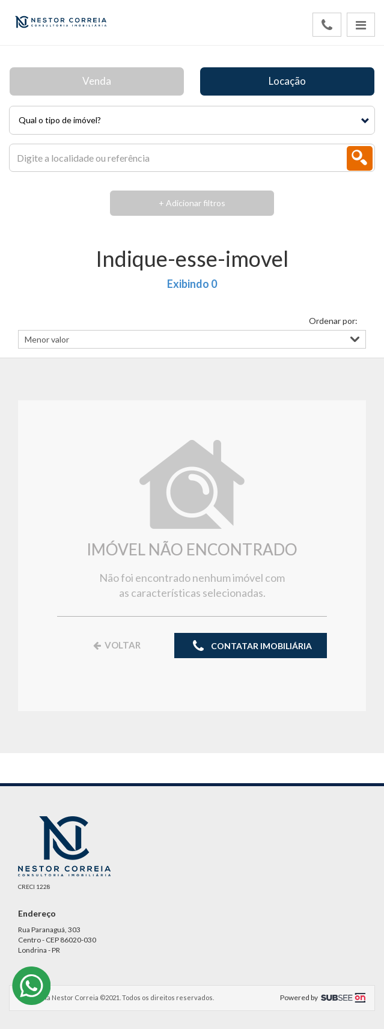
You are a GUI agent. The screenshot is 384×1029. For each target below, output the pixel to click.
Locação (287, 81)
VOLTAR (116, 645)
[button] (192, 120)
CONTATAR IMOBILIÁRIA (250, 646)
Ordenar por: (333, 321)
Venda (96, 81)
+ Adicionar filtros (192, 203)
